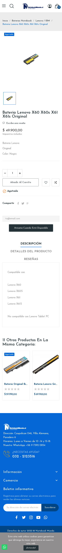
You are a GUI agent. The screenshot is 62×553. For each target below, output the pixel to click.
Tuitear (23, 203)
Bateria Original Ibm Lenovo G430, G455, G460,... (16, 384)
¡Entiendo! (31, 548)
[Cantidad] (12, 173)
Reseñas (31, 259)
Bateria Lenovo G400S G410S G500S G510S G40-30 (46, 384)
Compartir (18, 203)
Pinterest (27, 203)
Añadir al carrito (20, 182)
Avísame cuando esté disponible (31, 228)
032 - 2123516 (23, 456)
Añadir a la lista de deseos (46, 182)
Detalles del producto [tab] (31, 251)
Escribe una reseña (15, 123)
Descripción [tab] (31, 243)
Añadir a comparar (55, 182)
